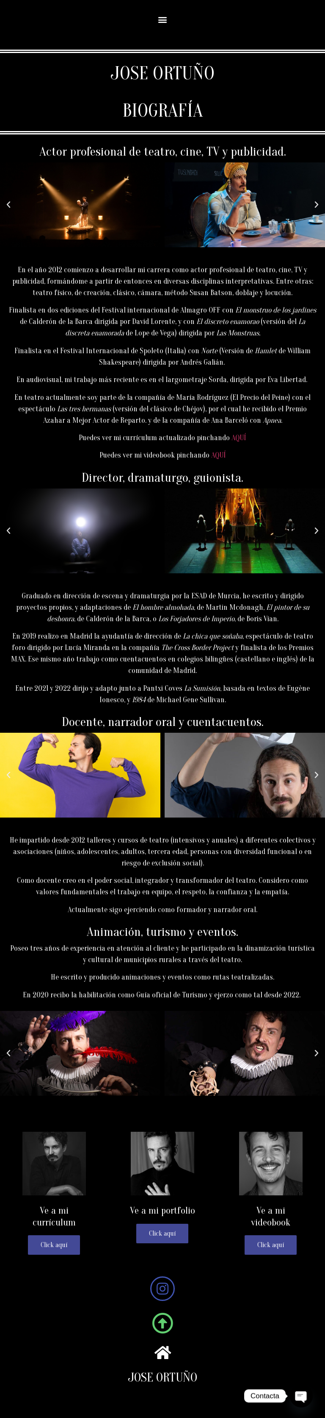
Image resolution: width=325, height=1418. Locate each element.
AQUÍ (238, 437)
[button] (163, 19)
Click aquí (270, 1245)
